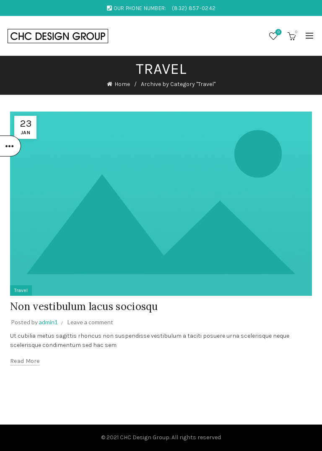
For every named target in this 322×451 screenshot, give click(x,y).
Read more (25, 361)
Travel (21, 290)
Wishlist (277, 32)
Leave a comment (90, 322)
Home (122, 84)
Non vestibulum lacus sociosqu (84, 306)
